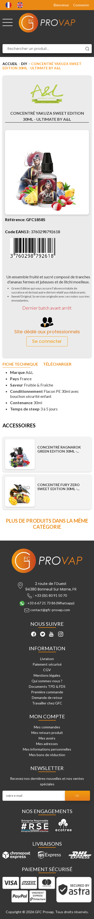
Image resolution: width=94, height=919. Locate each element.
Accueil (10, 64)
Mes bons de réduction (47, 755)
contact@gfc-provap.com (50, 610)
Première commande (47, 692)
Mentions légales (47, 675)
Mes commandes (47, 727)
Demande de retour (47, 697)
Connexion (81, 5)
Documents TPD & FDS (47, 686)
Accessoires (19, 425)
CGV (47, 670)
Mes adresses (47, 744)
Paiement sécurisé (47, 664)
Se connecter (47, 341)
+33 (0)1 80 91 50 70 (51, 595)
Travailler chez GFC (47, 703)
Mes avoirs (47, 738)
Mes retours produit (47, 732)
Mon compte (47, 716)
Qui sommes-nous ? (47, 681)
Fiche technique (20, 364)
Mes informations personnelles (47, 749)
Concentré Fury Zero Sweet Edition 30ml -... (58, 487)
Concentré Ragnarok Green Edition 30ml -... (59, 449)
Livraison (47, 659)
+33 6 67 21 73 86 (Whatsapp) (50, 603)
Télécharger (57, 364)
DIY (24, 64)
